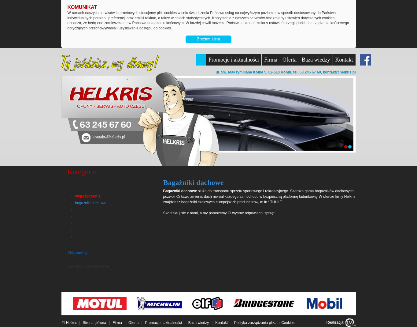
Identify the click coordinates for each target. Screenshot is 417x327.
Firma (270, 60)
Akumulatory (78, 273)
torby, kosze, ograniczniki (95, 230)
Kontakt (344, 60)
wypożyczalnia (88, 196)
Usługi (73, 182)
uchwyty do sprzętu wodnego (99, 237)
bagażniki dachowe (90, 203)
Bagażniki (76, 189)
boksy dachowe (88, 210)
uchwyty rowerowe (90, 216)
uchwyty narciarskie (91, 223)
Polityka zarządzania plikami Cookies (264, 323)
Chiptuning (77, 253)
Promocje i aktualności (233, 60)
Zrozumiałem (208, 39)
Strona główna (94, 323)
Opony (73, 246)
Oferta (289, 60)
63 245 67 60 (105, 125)
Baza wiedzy (316, 60)
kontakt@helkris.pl (339, 72)
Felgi (72, 259)
